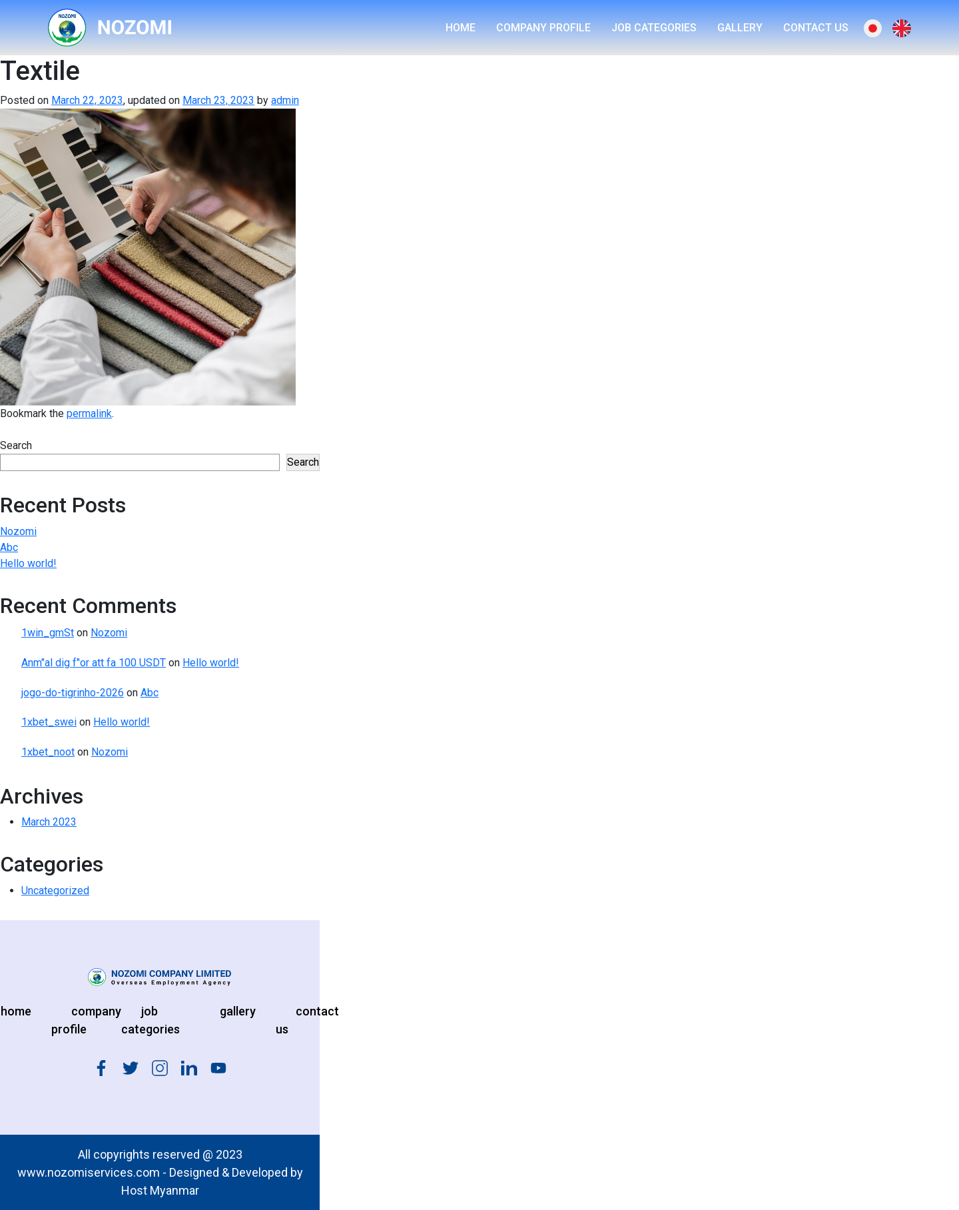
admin (285, 100)
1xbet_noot (48, 752)
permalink (89, 413)
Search (16, 445)
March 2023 (49, 822)
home (16, 1011)
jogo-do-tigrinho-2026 (72, 692)
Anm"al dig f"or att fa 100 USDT (93, 662)
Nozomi (18, 531)
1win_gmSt (47, 632)
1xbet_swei (49, 722)
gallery (238, 1011)
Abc (9, 547)
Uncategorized (55, 890)
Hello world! (28, 563)
